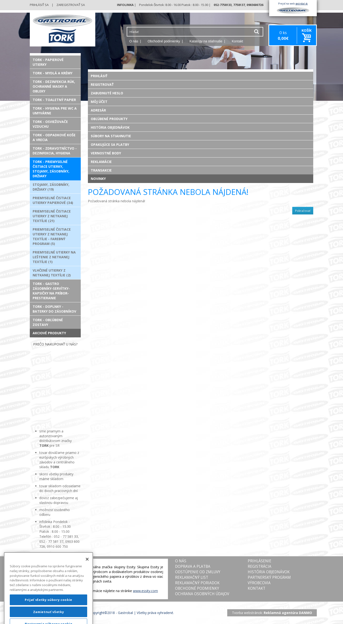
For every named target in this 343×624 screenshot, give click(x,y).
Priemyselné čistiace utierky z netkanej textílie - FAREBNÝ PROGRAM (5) (52, 236)
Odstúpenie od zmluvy (197, 571)
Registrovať (102, 84)
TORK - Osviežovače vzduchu (50, 124)
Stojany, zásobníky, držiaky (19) (51, 187)
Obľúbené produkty (109, 119)
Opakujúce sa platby (110, 144)
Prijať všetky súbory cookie (48, 611)
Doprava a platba (192, 566)
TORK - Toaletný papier (54, 99)
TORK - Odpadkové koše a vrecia (54, 137)
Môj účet (99, 101)
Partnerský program (269, 577)
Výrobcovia (259, 582)
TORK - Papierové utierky (48, 62)
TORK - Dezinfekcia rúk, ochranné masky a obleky (54, 86)
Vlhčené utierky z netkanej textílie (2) (52, 272)
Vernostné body (106, 153)
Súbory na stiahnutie (111, 136)
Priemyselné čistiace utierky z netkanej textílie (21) (52, 216)
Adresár (98, 110)
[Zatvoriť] (87, 570)
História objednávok (110, 127)
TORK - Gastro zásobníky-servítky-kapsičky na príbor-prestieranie (51, 290)
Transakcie (101, 170)
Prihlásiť (99, 76)
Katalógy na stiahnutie (206, 41)
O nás (133, 41)
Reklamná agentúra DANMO (288, 612)
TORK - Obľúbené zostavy (48, 322)
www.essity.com (145, 590)
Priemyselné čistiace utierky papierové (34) (53, 200)
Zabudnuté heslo (107, 93)
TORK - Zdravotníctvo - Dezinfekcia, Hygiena (55, 150)
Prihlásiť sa (39, 5)
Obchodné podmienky (164, 41)
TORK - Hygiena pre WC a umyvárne (55, 110)
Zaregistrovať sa (70, 5)
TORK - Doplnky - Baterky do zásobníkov (54, 309)
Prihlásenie (259, 560)
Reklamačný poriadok (197, 582)
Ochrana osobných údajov (202, 593)
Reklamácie (101, 161)
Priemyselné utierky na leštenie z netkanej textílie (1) (54, 257)
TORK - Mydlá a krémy (52, 73)
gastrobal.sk (302, 3)
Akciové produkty (49, 333)
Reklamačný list (191, 577)
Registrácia (259, 566)
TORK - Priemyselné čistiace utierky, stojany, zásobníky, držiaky (51, 168)
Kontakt (237, 41)
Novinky (98, 178)
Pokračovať (302, 211)
